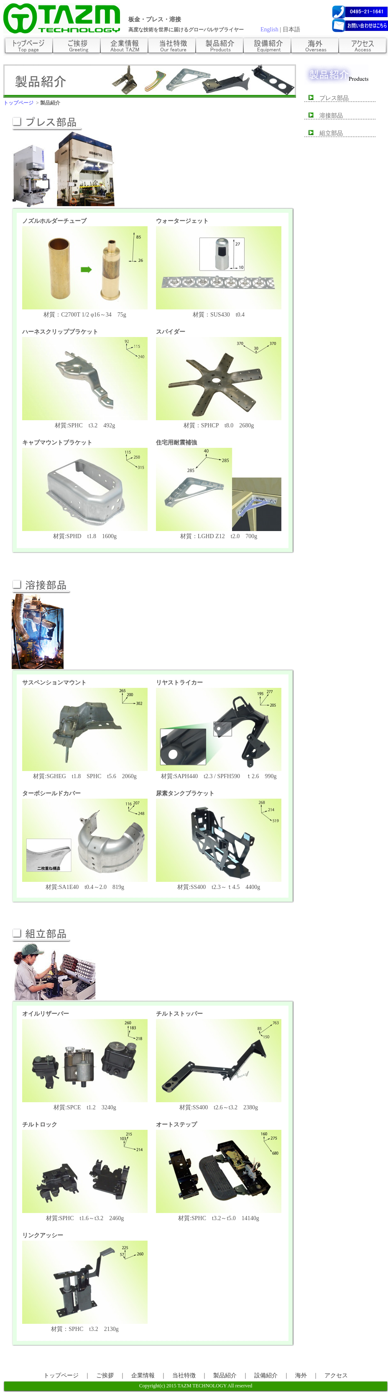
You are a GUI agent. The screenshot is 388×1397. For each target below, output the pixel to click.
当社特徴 (184, 1375)
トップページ (61, 1375)
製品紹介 (225, 1375)
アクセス (336, 1375)
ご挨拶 (105, 1375)
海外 (301, 1375)
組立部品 (328, 133)
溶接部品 (328, 115)
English (269, 29)
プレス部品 (331, 98)
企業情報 (143, 1375)
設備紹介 (266, 1375)
